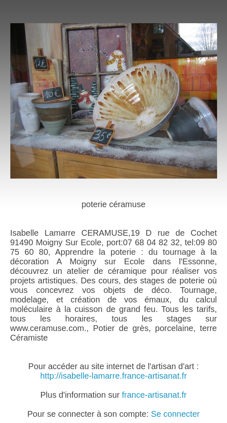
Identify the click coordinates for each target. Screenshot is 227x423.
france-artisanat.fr (154, 394)
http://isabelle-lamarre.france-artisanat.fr (113, 375)
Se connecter (175, 413)
